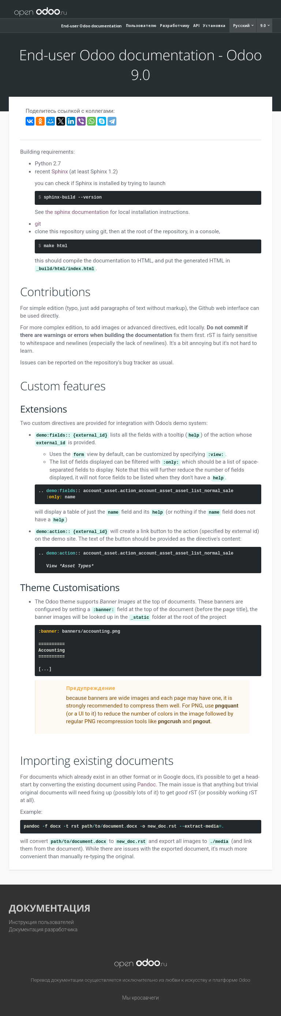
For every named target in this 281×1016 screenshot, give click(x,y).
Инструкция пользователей (41, 922)
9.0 (263, 25)
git (38, 224)
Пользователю (141, 25)
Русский (242, 25)
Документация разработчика (43, 929)
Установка (214, 25)
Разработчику (175, 25)
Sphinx (60, 171)
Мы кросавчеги (140, 998)
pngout (201, 721)
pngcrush (169, 721)
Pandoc (146, 784)
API (196, 25)
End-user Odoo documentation (91, 25)
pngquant (227, 705)
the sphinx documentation (77, 212)
